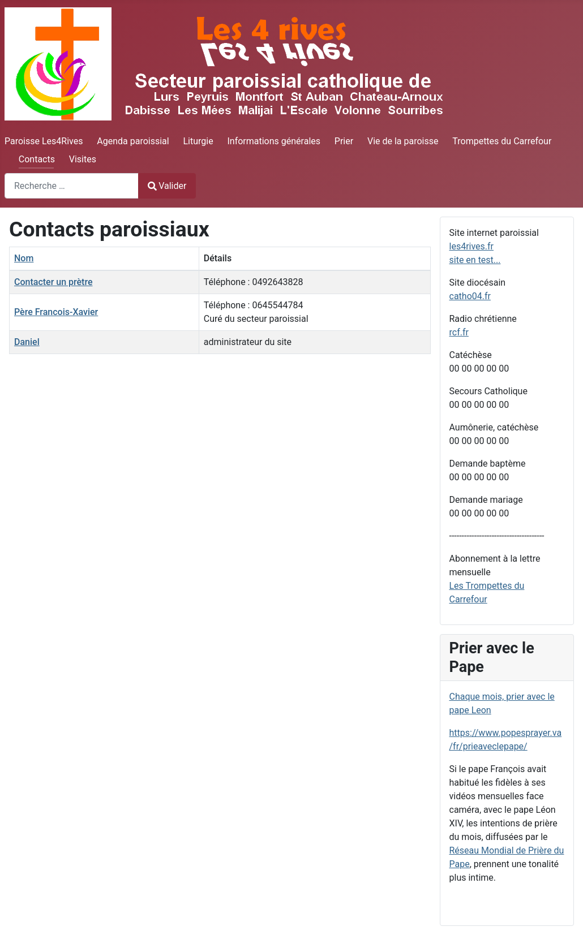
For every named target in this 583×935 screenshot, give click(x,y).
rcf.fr (459, 332)
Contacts (37, 159)
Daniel (27, 342)
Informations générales (273, 141)
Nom (23, 258)
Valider (167, 185)
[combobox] (72, 186)
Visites (82, 159)
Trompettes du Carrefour (501, 141)
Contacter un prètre (53, 282)
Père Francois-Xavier (56, 312)
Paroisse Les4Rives (44, 141)
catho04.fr (470, 296)
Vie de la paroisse (403, 141)
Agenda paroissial (133, 141)
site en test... (475, 260)
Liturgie (198, 141)
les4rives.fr (471, 246)
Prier (344, 141)
